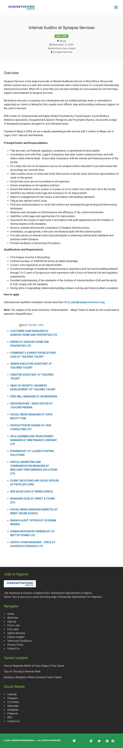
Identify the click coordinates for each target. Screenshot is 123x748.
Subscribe (13, 705)
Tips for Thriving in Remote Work (22, 671)
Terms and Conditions (19, 640)
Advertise (12, 617)
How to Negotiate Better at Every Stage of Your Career (34, 665)
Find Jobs (13, 629)
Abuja (62, 40)
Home (10, 613)
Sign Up (11, 621)
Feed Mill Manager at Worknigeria (33, 396)
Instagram (13, 709)
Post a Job (13, 625)
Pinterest (12, 713)
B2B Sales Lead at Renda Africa (31, 491)
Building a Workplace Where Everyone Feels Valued (33, 677)
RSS (9, 717)
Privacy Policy (15, 644)
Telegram (12, 698)
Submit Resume (16, 633)
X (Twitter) (13, 702)
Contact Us (13, 648)
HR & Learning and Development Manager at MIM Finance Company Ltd (33, 440)
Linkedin (12, 694)
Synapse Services (62, 52)
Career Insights (16, 637)
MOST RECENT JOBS (33, 325)
